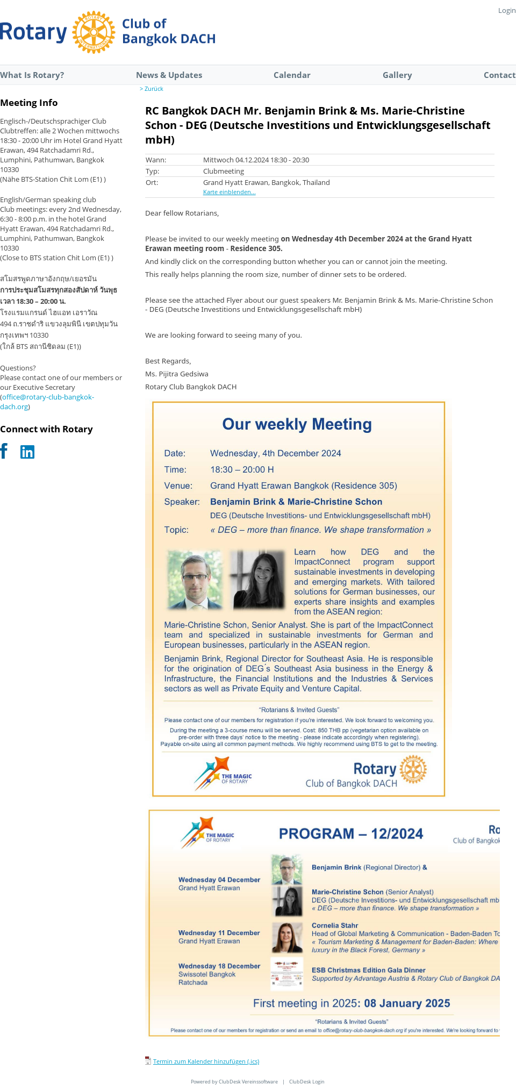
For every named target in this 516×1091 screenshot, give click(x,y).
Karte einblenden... (229, 192)
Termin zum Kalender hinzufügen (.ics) (206, 1061)
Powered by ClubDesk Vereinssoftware (234, 1081)
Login (507, 10)
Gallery (397, 74)
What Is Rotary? (32, 74)
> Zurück (151, 88)
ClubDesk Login (307, 1081)
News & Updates (169, 74)
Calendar (292, 74)
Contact (500, 74)
